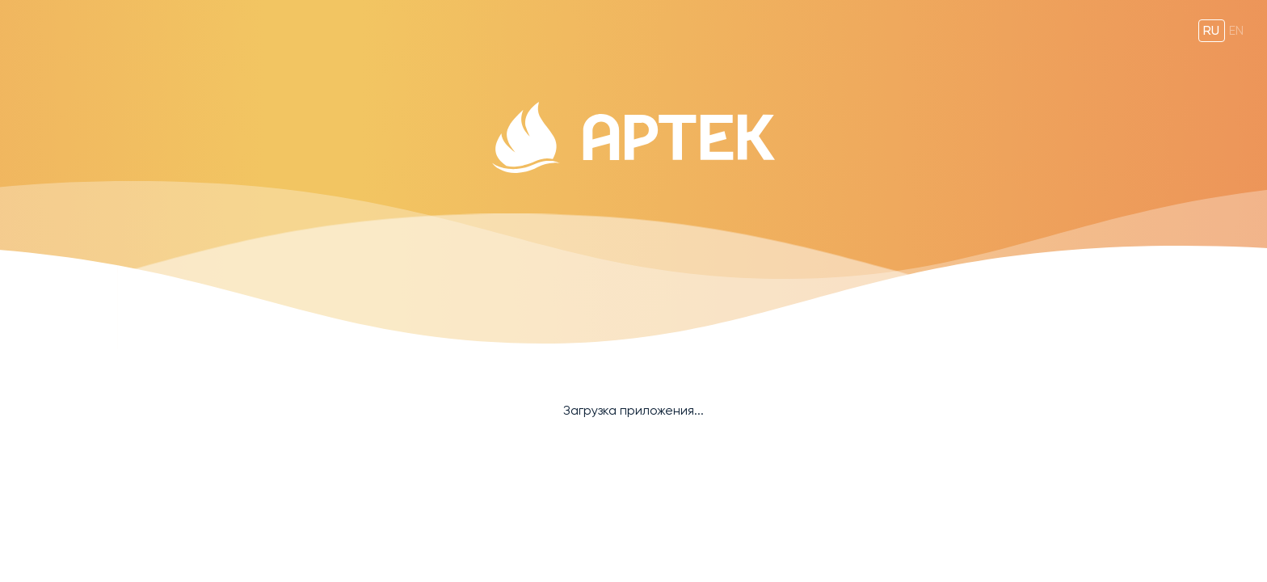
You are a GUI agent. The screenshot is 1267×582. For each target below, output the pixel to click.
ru (1211, 30)
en (1236, 30)
